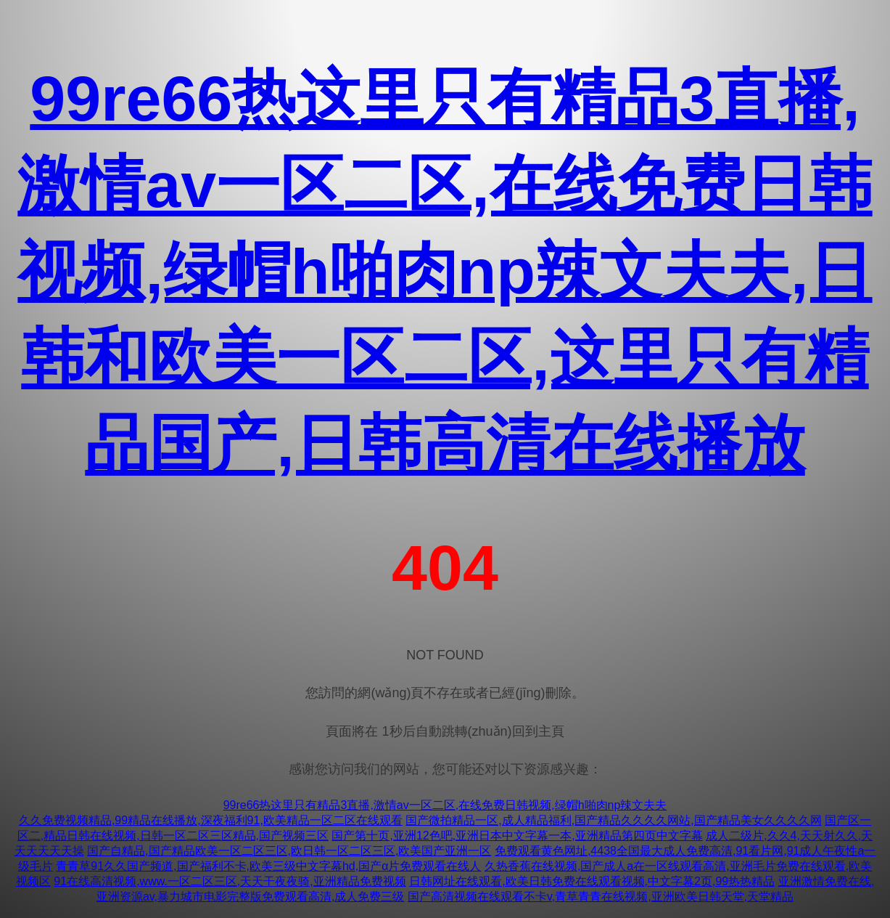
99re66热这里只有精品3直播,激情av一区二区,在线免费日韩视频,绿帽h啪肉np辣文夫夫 (445, 805)
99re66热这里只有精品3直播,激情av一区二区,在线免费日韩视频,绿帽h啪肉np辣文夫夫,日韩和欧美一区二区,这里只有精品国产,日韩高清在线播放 (444, 271)
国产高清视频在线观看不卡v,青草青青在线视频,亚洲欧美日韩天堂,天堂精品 (601, 896)
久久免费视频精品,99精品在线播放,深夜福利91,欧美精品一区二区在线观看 (211, 820)
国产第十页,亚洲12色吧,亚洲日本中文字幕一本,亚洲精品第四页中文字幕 (516, 835)
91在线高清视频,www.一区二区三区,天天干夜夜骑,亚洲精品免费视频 (229, 881)
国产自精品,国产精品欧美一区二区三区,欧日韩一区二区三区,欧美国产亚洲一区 (289, 851)
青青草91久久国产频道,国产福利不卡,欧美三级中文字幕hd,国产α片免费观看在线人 (268, 866)
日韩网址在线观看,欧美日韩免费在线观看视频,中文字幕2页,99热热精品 (592, 881)
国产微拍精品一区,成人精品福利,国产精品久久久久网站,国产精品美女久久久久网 (613, 820)
